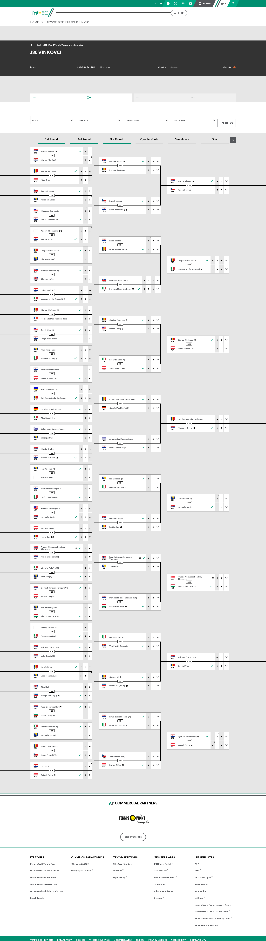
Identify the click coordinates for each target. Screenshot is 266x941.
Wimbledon (200, 887)
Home (34, 22)
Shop (215, 13)
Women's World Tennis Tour (44, 866)
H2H (52, 151)
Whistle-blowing (99, 936)
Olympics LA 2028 (80, 860)
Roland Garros (202, 880)
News (158, 13)
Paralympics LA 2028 (81, 866)
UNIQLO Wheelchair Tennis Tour (46, 887)
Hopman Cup (118, 873)
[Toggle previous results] (157, 157)
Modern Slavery (123, 936)
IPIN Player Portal (162, 860)
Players (116, 13)
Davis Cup (117, 866)
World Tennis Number (164, 873)
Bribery (140, 936)
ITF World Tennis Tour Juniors (67, 22)
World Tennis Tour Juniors (43, 873)
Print (225, 120)
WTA (197, 866)
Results (130, 13)
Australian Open (203, 873)
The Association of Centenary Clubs (212, 914)
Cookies (80, 936)
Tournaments (83, 13)
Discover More (133, 833)
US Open (199, 894)
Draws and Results (43, 97)
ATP (197, 860)
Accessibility (178, 936)
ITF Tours (101, 13)
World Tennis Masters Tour (43, 880)
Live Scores (159, 880)
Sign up (207, 3)
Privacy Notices (157, 936)
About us (171, 13)
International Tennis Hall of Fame (211, 907)
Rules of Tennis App (163, 887)
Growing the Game (192, 13)
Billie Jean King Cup (122, 860)
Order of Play (144, 97)
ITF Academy (160, 866)
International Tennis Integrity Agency (213, 901)
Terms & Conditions (41, 936)
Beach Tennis (37, 894)
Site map (158, 894)
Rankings (144, 13)
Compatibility (198, 936)
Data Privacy (64, 936)
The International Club (206, 921)
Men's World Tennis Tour (42, 860)
